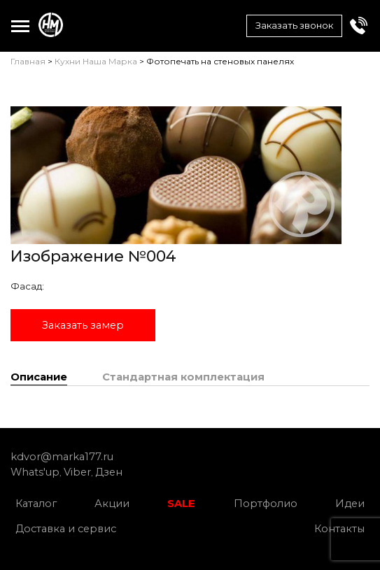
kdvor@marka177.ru (61, 456)
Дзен (108, 472)
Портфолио (265, 503)
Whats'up (34, 472)
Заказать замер (83, 325)
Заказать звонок (294, 25)
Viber (77, 472)
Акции (111, 503)
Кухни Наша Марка (96, 61)
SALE (181, 503)
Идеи (350, 503)
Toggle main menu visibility (20, 23)
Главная (27, 61)
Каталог (36, 503)
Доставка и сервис (65, 528)
